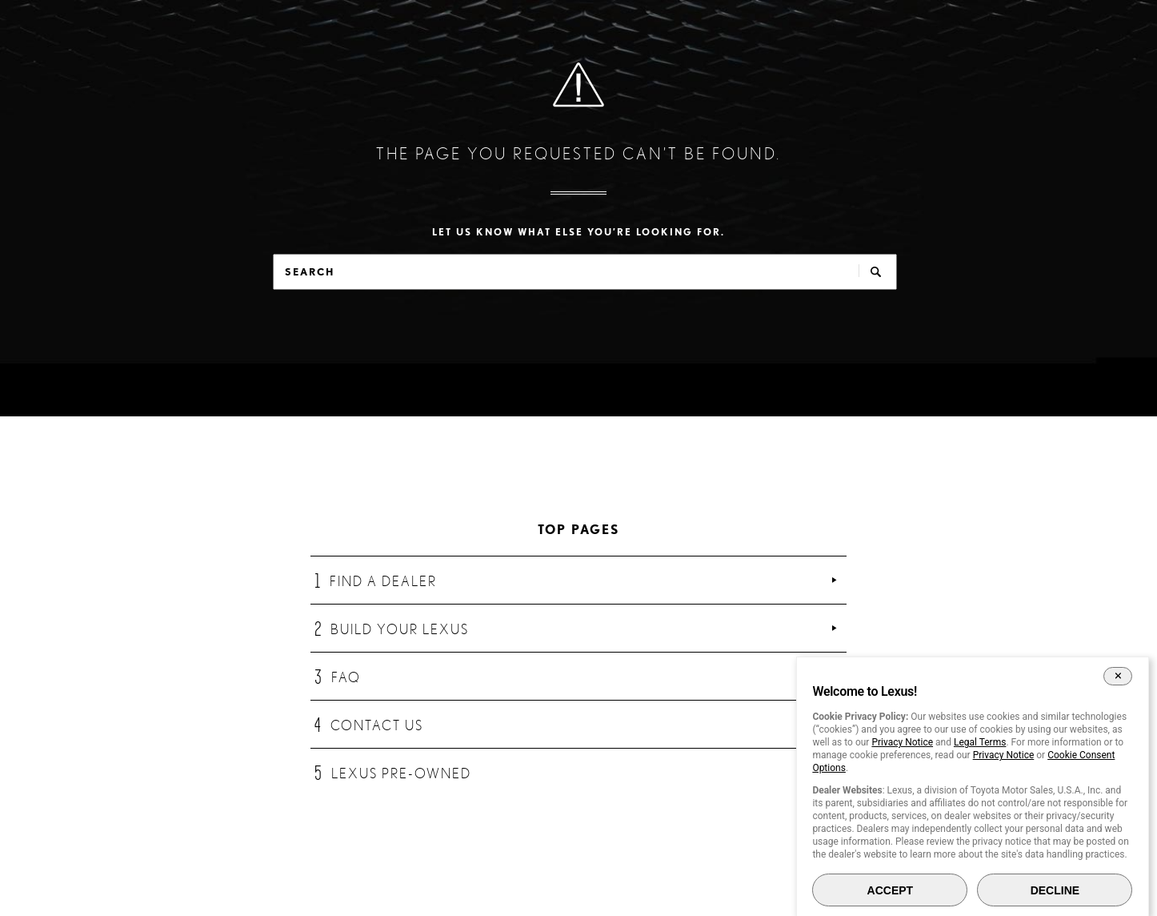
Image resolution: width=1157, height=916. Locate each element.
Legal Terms (980, 742)
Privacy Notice (902, 742)
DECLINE (1055, 890)
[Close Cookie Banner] (1118, 676)
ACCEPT (890, 890)
